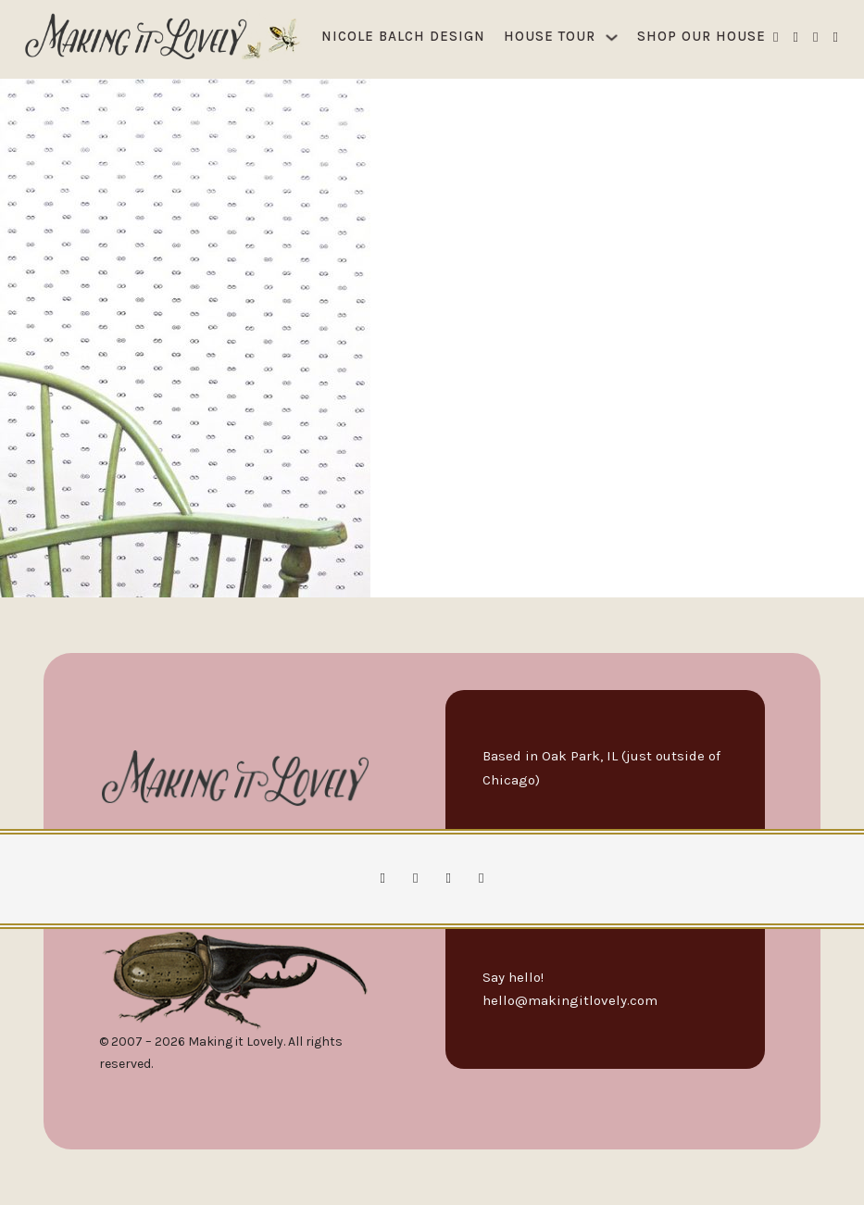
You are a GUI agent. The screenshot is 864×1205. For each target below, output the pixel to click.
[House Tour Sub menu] (612, 37)
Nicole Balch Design (403, 36)
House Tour (549, 36)
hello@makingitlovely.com (569, 1000)
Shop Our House (701, 36)
